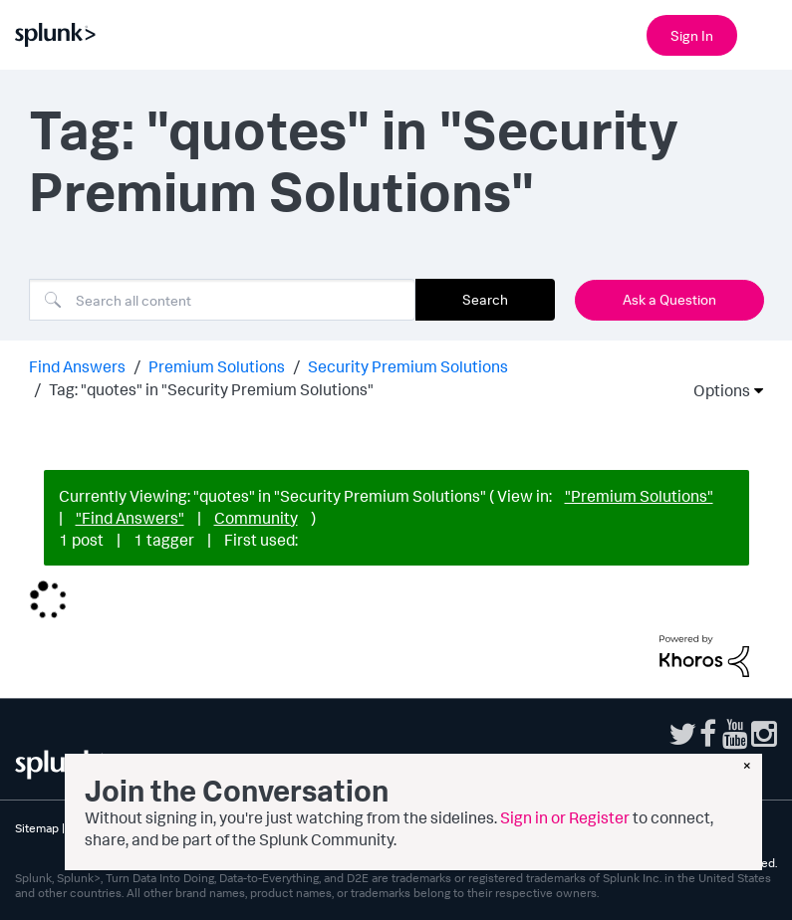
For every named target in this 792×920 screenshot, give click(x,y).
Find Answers (77, 366)
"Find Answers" (130, 518)
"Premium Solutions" (639, 496)
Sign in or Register (565, 817)
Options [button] (715, 390)
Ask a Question (669, 299)
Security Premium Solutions (408, 366)
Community (256, 518)
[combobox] (222, 300)
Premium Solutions (216, 366)
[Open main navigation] (765, 33)
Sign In (691, 35)
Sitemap (37, 827)
